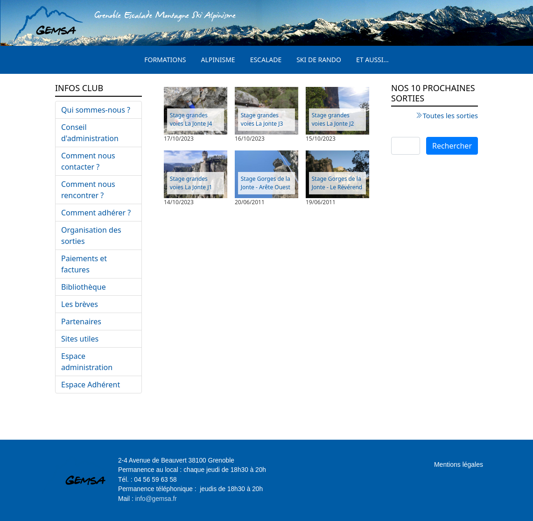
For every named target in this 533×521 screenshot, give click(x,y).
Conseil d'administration (90, 132)
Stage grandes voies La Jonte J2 (333, 119)
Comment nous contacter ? (88, 161)
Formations (165, 59)
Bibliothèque (83, 287)
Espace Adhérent (90, 384)
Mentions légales (458, 464)
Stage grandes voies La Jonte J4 (191, 119)
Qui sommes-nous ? (95, 110)
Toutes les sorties (450, 115)
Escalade (266, 59)
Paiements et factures (84, 264)
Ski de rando (318, 59)
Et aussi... (372, 59)
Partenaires (81, 321)
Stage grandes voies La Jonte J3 (262, 119)
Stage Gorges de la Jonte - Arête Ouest (265, 183)
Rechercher (452, 146)
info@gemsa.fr (156, 498)
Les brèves (79, 304)
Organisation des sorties (91, 235)
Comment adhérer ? (96, 212)
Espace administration (86, 361)
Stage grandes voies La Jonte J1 (191, 183)
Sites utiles (79, 339)
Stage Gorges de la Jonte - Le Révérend (337, 183)
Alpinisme (218, 59)
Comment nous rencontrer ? (88, 189)
